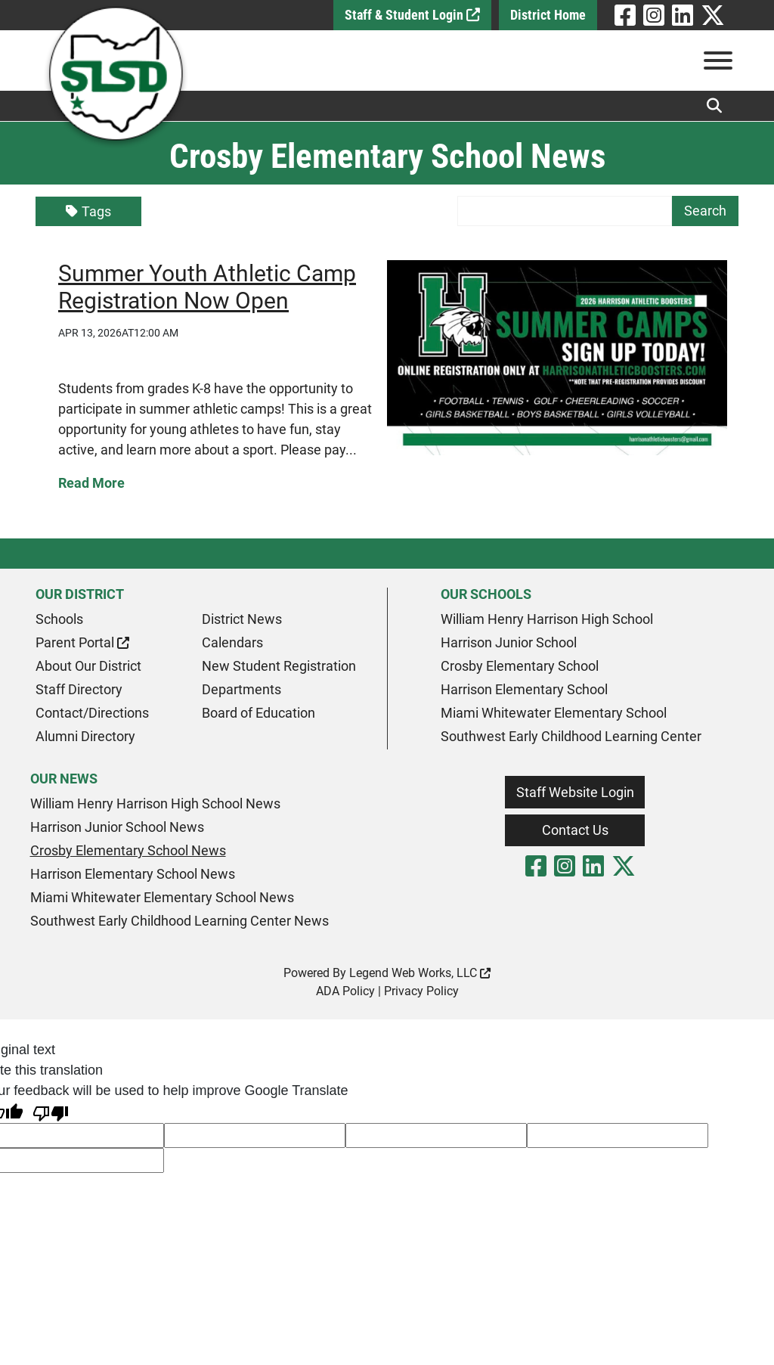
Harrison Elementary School (524, 689)
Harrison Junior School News (117, 827)
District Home (548, 15)
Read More (91, 483)
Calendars (232, 642)
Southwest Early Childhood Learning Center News (179, 921)
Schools (59, 619)
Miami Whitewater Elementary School (554, 713)
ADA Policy (345, 991)
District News (242, 619)
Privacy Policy (421, 991)
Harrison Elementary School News (132, 874)
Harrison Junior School (509, 642)
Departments (241, 689)
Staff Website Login (575, 792)
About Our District (88, 666)
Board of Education (258, 713)
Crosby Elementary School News (128, 850)
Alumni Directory (85, 736)
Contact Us (575, 830)
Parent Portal (82, 642)
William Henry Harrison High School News (155, 803)
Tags (88, 211)
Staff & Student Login (412, 15)
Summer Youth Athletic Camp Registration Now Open (207, 287)
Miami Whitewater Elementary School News (162, 897)
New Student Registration (279, 666)
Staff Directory (79, 689)
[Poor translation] (50, 1112)
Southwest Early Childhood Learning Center (571, 736)
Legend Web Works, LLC (420, 973)
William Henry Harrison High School (547, 619)
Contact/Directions (92, 713)
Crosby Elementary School (520, 666)
